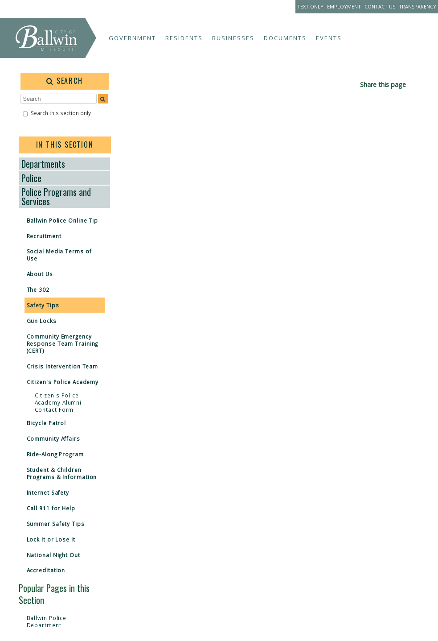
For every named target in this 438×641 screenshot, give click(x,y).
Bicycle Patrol (46, 422)
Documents (285, 38)
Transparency (417, 6)
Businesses (233, 38)
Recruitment (44, 236)
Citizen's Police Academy (63, 381)
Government (132, 38)
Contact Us (379, 6)
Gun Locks (42, 320)
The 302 (38, 289)
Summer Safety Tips (56, 523)
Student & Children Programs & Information (62, 473)
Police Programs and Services (56, 196)
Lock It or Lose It (51, 539)
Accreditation (46, 570)
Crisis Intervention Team (62, 366)
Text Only (310, 6)
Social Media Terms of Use (59, 255)
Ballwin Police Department (47, 621)
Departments (43, 163)
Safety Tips (43, 305)
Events (329, 38)
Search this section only (61, 112)
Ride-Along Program (55, 454)
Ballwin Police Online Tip (62, 220)
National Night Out (53, 554)
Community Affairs (53, 438)
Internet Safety (48, 492)
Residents (184, 38)
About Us (40, 273)
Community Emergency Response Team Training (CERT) (62, 343)
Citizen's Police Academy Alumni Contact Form (58, 402)
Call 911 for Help (51, 508)
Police (31, 178)
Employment (344, 6)
